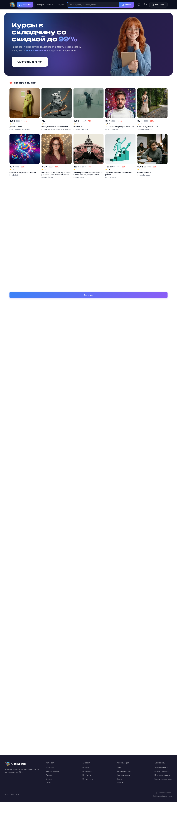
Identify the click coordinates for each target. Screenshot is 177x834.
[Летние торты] (152, 257)
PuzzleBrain (14, 175)
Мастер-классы (52, 576)
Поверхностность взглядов (151, 474)
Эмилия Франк (47, 177)
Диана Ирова (110, 274)
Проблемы (86, 580)
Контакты (120, 588)
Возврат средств (161, 576)
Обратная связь (164, 598)
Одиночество (65, 485)
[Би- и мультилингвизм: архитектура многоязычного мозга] (24, 212)
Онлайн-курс (25, 451)
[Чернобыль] (88, 109)
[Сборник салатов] (120, 257)
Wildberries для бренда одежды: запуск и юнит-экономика (108, 528)
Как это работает (124, 576)
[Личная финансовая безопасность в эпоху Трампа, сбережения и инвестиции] (88, 156)
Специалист (104, 350)
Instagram (63, 451)
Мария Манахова (106, 305)
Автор (21, 383)
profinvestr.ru (110, 177)
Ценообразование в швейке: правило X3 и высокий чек (145, 528)
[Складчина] (12, 4)
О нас (119, 572)
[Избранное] (139, 4)
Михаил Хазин (78, 177)
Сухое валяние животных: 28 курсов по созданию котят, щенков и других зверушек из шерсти (27, 531)
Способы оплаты (161, 572)
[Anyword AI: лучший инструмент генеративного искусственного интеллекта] (152, 212)
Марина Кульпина (147, 316)
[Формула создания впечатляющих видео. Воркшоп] (88, 257)
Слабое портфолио (107, 485)
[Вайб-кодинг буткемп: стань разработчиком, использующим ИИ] (120, 212)
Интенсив (143, 406)
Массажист (104, 383)
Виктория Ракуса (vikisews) (20, 129)
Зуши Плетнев (79, 231)
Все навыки (162, 397)
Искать (126, 5)
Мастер (142, 373)
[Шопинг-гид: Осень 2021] (152, 109)
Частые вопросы (123, 580)
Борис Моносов (106, 316)
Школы (50, 5)
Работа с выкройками (69, 406)
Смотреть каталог (29, 61)
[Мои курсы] (158, 4)
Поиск (48, 588)
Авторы (40, 5)
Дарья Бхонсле (15, 231)
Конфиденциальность (163, 584)
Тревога (22, 474)
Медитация (104, 417)
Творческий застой (147, 485)
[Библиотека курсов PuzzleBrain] (24, 156)
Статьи (119, 584)
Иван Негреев (25, 316)
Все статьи (88, 549)
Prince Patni (141, 231)
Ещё (61, 5)
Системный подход (28, 417)
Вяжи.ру (102, 339)
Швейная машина (146, 440)
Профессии (87, 576)
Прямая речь (64, 350)
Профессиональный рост (110, 474)
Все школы (162, 330)
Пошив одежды (65, 417)
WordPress (103, 451)
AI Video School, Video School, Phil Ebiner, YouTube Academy (56, 277)
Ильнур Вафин (79, 277)
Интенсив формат (107, 440)
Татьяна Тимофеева (145, 129)
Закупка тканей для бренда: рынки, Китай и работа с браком (68, 528)
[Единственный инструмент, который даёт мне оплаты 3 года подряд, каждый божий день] (88, 212)
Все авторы (162, 296)
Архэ (60, 339)
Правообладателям (162, 601)
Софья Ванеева (143, 175)
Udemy (22, 339)
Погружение (25, 406)
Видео (61, 440)
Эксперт (62, 373)
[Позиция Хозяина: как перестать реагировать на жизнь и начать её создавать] (56, 109)
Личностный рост (147, 417)
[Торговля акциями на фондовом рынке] (120, 156)
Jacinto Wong (110, 231)
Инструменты (87, 584)
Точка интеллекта (28, 350)
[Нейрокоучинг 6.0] (152, 156)
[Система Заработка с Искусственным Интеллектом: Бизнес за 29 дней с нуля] (56, 212)
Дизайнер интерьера (148, 383)
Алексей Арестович (148, 305)
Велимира (63, 316)
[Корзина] (145, 4)
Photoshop (24, 440)
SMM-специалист (67, 383)
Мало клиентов (26, 485)
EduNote (142, 350)
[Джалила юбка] (24, 109)
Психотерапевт (106, 373)
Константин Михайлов (69, 305)
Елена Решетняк (143, 274)
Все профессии (160, 364)
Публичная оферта (162, 580)
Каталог (25, 4)
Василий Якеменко (80, 129)
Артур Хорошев (111, 129)
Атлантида (143, 339)
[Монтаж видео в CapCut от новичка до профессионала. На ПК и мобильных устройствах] (56, 257)
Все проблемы (161, 465)
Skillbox (12, 274)
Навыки (85, 572)
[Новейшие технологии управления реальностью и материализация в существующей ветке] (56, 156)
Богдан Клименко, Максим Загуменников (56, 231)
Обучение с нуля (66, 474)
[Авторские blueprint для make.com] (120, 109)
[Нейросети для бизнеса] (24, 257)
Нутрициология (106, 406)
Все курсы (88, 284)
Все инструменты (159, 431)
